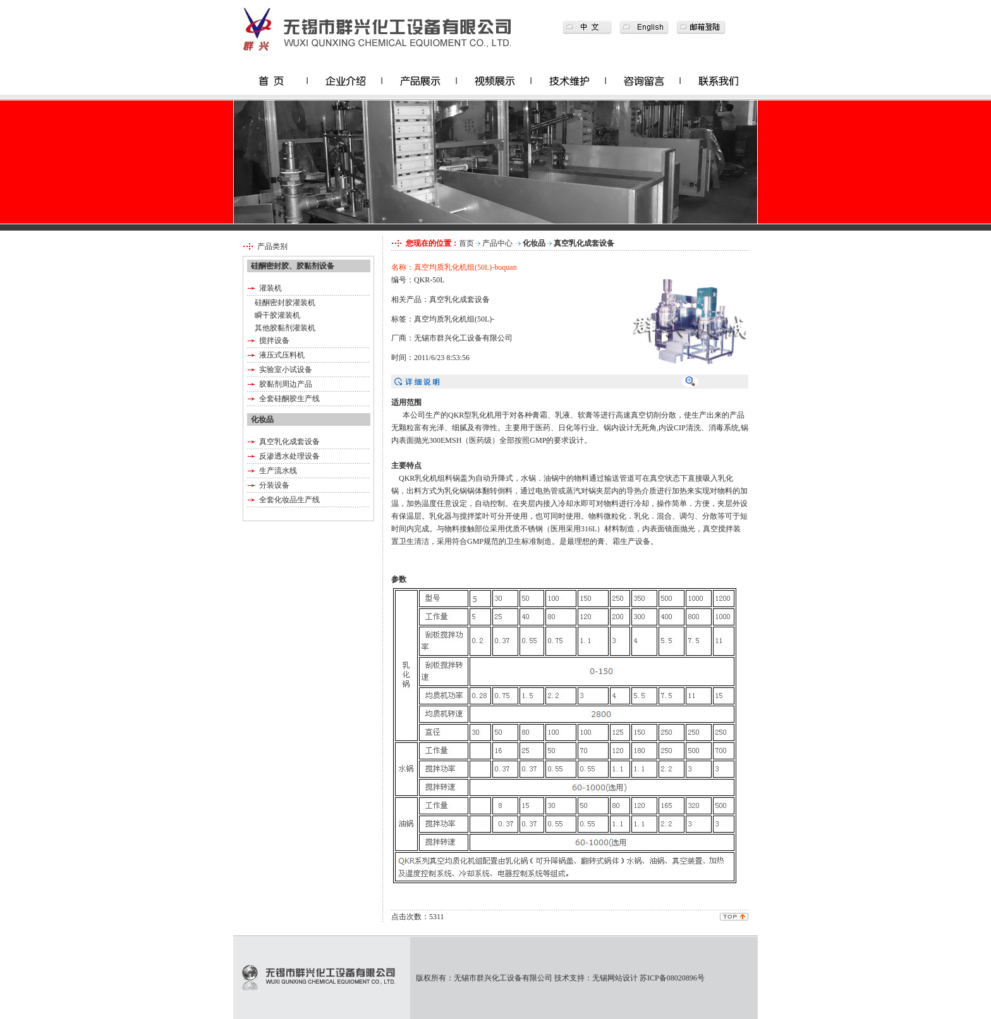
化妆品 (534, 243)
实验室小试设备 (285, 369)
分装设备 (274, 485)
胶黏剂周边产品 (285, 384)
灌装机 (270, 288)
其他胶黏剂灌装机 (285, 327)
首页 (466, 243)
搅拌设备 (274, 340)
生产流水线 (278, 470)
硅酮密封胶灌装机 (285, 302)
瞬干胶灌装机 (277, 315)
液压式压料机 (282, 355)
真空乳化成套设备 (289, 441)
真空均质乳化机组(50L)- (454, 319)
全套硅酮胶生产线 (289, 398)
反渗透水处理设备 (289, 456)
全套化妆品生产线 (289, 499)
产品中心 (497, 243)
